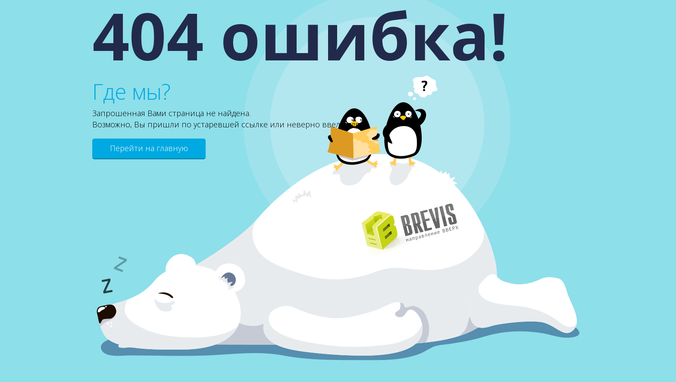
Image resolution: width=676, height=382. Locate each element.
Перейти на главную (149, 148)
